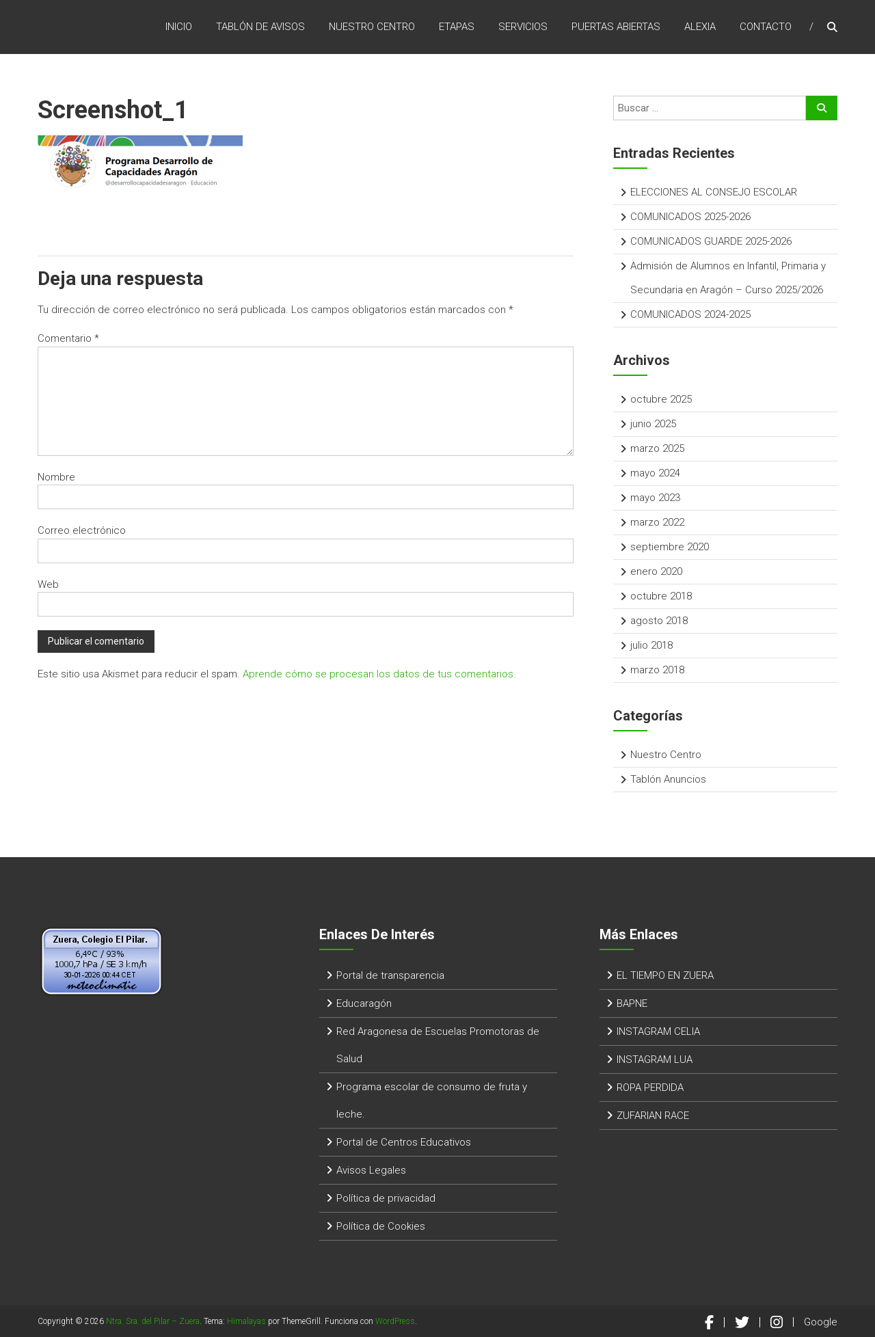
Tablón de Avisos (260, 27)
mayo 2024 (655, 473)
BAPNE (632, 1003)
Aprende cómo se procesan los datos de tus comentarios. (379, 674)
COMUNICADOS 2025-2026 (690, 217)
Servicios (523, 27)
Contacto (766, 27)
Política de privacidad (385, 1198)
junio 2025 (653, 424)
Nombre (56, 477)
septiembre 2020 (669, 547)
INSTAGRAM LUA (654, 1059)
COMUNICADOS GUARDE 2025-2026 (711, 241)
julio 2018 (651, 645)
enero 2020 (656, 571)
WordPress (395, 1321)
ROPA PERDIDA (650, 1087)
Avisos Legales (371, 1170)
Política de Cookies (380, 1226)
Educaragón (364, 1003)
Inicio (178, 27)
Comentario (68, 338)
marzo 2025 (657, 448)
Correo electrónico (82, 530)
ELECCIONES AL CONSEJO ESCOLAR (713, 192)
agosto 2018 (659, 621)
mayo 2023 (655, 497)
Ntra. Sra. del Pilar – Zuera (153, 1321)
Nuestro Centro (372, 27)
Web (48, 584)
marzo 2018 (657, 670)
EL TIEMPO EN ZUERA (665, 975)
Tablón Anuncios (668, 779)
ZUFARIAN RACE (653, 1115)
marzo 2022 (657, 522)
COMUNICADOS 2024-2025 (690, 314)
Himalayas (246, 1321)
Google (820, 1322)
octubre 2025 (661, 399)
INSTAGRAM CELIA (658, 1031)
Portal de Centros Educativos (403, 1142)
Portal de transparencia (390, 975)
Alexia (700, 27)
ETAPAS (456, 27)
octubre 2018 (661, 596)
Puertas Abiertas (615, 27)
